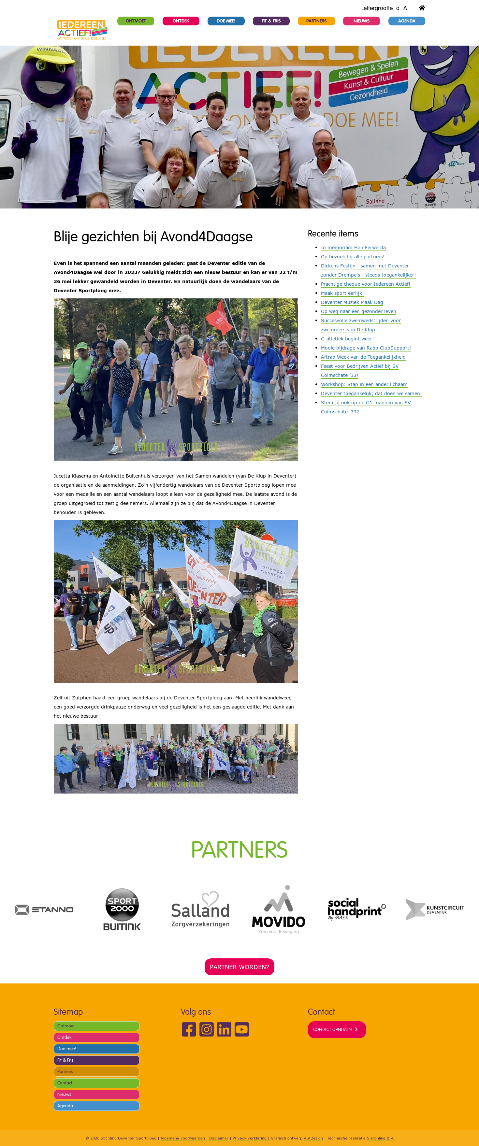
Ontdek (181, 21)
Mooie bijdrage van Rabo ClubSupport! (366, 348)
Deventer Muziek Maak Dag (352, 302)
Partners (316, 21)
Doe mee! (226, 21)
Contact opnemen (332, 1029)
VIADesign (313, 1138)
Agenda (406, 21)
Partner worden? (239, 967)
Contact (64, 1083)
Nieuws (362, 21)
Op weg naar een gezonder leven (358, 311)
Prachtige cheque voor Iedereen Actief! (366, 284)
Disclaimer (218, 1138)
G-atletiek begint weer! (347, 339)
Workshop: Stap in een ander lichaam (364, 384)
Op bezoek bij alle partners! (353, 256)
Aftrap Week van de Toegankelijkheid (363, 357)
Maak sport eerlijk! (342, 293)
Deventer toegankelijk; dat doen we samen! (371, 393)
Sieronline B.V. (380, 1138)
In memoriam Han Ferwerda (353, 247)
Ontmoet (136, 21)
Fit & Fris (271, 21)
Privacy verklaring (250, 1138)
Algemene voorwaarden (183, 1138)
